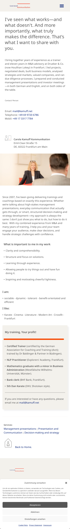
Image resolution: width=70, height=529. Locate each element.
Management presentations (20, 428)
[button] (66, 483)
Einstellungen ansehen (35, 519)
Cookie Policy (23, 525)
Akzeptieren (35, 505)
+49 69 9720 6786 (28, 115)
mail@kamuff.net (22, 111)
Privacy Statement (35, 525)
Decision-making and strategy (41, 432)
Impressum (47, 525)
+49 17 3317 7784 (23, 118)
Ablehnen (35, 512)
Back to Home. (23, 447)
